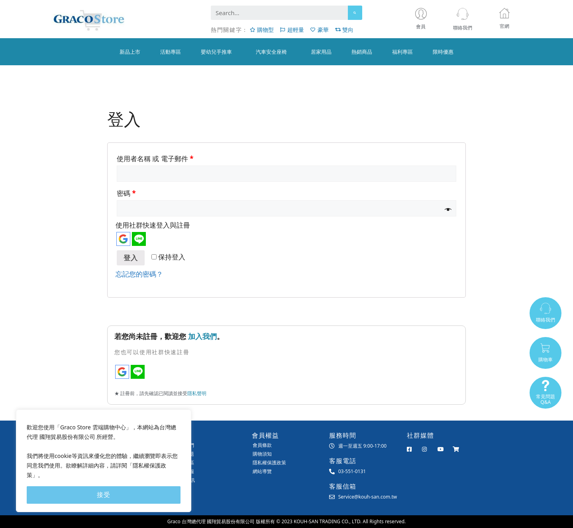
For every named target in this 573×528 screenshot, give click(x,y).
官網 (504, 26)
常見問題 (184, 453)
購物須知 (262, 453)
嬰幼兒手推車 (218, 52)
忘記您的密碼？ (139, 274)
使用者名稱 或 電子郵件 (155, 158)
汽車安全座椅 (273, 52)
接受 (103, 495)
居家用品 (321, 51)
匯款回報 (184, 471)
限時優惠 (443, 51)
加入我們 (202, 336)
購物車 (545, 360)
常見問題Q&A (545, 400)
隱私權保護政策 (269, 462)
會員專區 (184, 462)
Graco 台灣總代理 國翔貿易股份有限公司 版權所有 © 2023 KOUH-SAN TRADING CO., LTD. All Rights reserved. (286, 521)
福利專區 (402, 51)
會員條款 (262, 445)
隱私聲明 (196, 393)
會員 (423, 27)
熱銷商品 (361, 51)
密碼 (126, 193)
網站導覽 (262, 471)
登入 (131, 258)
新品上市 (130, 51)
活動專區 (170, 51)
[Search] (355, 13)
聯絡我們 (462, 27)
